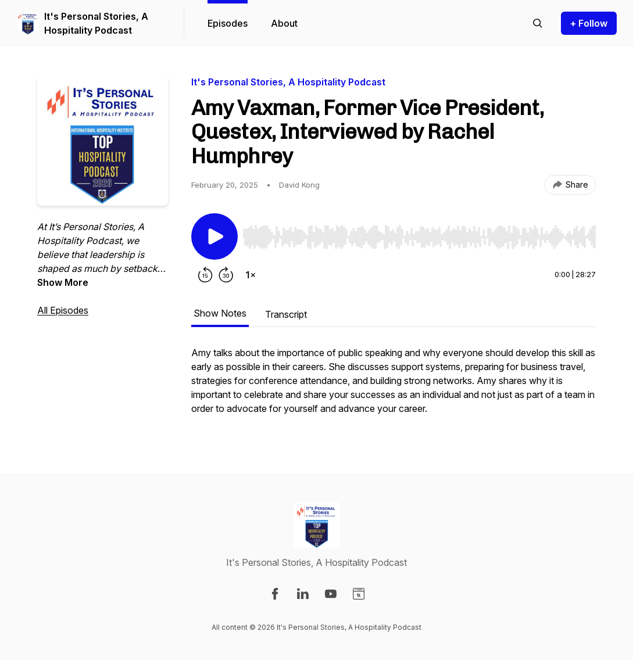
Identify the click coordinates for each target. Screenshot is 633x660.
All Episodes (62, 310)
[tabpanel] (393, 386)
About (284, 23)
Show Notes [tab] (220, 313)
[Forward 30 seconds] (226, 275)
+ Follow (588, 23)
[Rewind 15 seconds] (205, 275)
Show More (62, 282)
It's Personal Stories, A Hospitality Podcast (96, 23)
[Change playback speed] (250, 275)
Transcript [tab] (286, 314)
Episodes (228, 23)
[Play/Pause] (214, 236)
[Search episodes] (537, 23)
